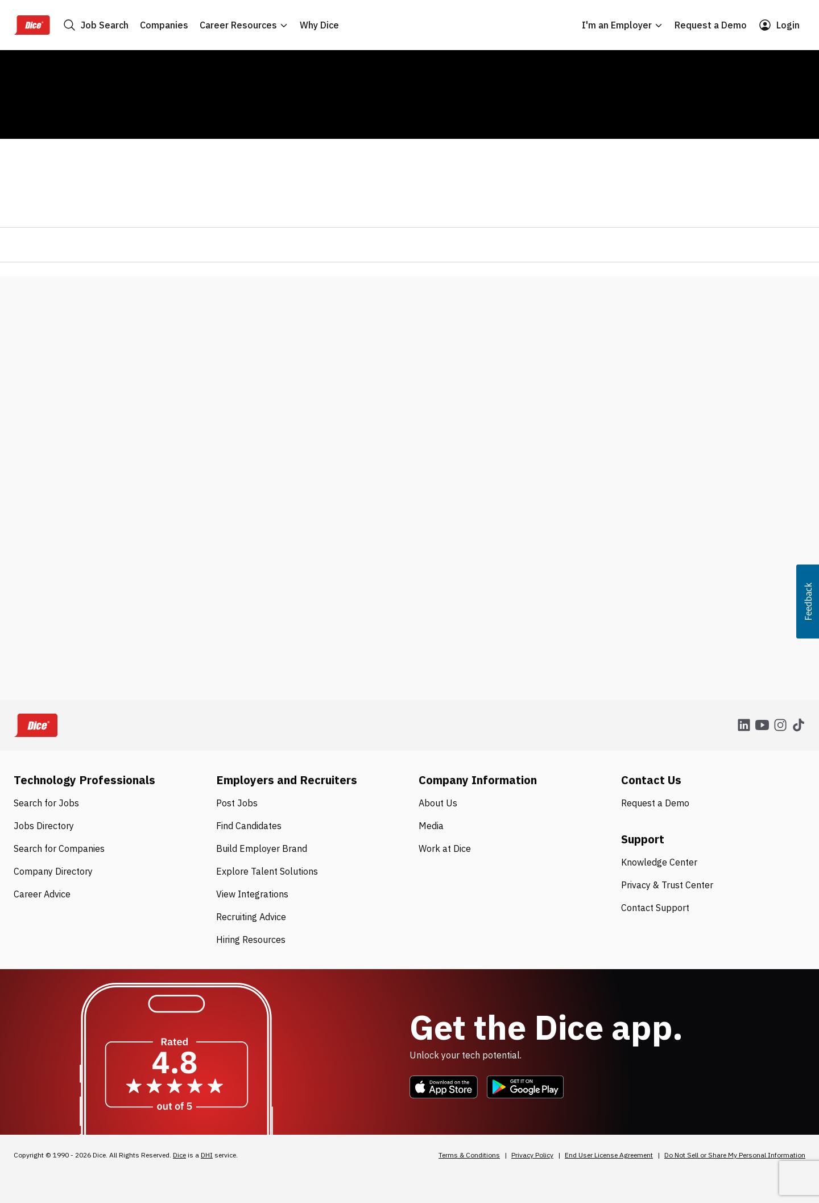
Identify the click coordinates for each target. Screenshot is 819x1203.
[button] (807, 601)
